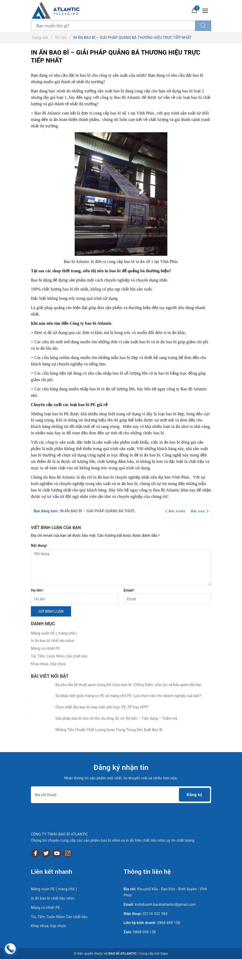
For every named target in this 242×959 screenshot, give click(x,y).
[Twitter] (46, 853)
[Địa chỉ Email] (121, 794)
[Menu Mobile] (206, 10)
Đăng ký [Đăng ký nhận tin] (194, 794)
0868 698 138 (168, 923)
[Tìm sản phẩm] (113, 26)
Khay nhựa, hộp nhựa (48, 664)
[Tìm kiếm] (203, 26)
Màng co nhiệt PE (45, 648)
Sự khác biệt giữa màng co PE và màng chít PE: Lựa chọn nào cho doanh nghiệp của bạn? (128, 696)
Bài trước (176, 511)
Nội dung (39, 545)
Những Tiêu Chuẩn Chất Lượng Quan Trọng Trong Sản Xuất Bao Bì (109, 730)
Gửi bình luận (51, 611)
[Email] (167, 599)
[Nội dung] (121, 567)
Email (129, 590)
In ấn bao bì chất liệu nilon (52, 641)
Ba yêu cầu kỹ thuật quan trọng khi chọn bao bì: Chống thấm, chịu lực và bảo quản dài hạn (128, 685)
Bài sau (199, 511)
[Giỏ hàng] (194, 10)
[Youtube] (56, 853)
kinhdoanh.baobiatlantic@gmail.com (165, 904)
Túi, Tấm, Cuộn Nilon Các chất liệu (59, 656)
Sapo (164, 953)
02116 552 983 (155, 914)
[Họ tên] (74, 599)
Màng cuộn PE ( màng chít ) (54, 633)
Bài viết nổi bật (49, 676)
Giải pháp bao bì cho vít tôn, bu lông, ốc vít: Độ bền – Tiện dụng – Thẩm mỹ (116, 718)
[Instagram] (67, 853)
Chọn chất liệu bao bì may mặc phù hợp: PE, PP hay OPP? (102, 707)
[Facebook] (35, 853)
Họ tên (37, 590)
